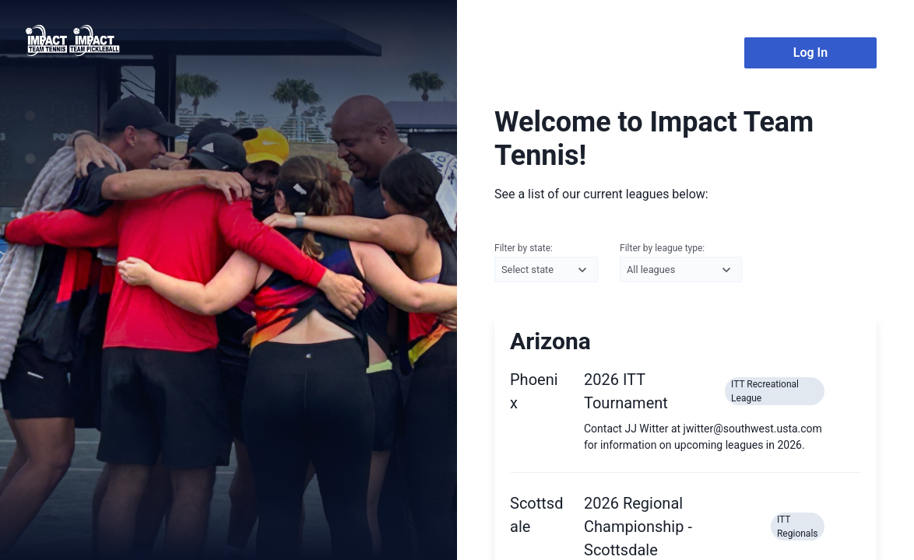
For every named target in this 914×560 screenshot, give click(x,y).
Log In (810, 52)
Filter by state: (546, 263)
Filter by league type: (681, 263)
